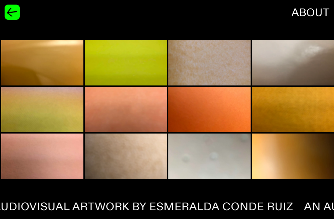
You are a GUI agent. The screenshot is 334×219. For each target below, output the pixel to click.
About (310, 13)
